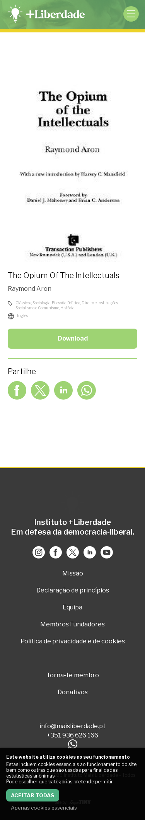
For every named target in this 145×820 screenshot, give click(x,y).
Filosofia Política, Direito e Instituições (85, 302)
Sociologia (41, 302)
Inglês (22, 315)
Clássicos (23, 302)
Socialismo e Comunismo (37, 307)
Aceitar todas (33, 795)
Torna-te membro (72, 675)
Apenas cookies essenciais (44, 808)
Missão (72, 573)
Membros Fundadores (72, 624)
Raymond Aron (29, 288)
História (67, 307)
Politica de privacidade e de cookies (72, 641)
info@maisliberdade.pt (72, 726)
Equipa (72, 607)
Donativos (73, 692)
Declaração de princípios (72, 590)
